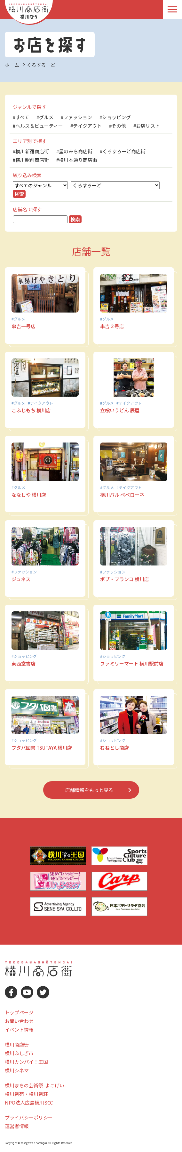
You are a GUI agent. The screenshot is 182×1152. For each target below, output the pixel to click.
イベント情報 (19, 1029)
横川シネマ (17, 1070)
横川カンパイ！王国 (26, 1061)
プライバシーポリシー (29, 1117)
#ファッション (76, 117)
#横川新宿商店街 (31, 151)
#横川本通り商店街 (76, 159)
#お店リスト (146, 125)
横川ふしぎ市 (19, 1053)
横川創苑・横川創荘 (26, 1094)
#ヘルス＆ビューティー (38, 125)
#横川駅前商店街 (31, 159)
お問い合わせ (19, 1021)
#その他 (117, 125)
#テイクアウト (86, 125)
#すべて (21, 117)
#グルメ (44, 117)
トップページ (19, 1012)
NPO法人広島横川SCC (29, 1102)
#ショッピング (115, 117)
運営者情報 (17, 1126)
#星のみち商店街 (74, 151)
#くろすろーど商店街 (123, 151)
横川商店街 (17, 1044)
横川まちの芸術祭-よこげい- (35, 1085)
